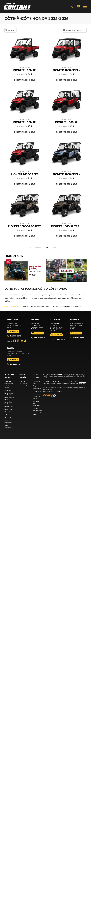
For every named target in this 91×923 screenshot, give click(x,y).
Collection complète (7, 387)
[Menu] (84, 6)
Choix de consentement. (77, 383)
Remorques (8, 422)
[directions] (79, 6)
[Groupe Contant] (17, 6)
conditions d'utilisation (62, 383)
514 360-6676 (77, 337)
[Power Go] (65, 395)
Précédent (35, 247)
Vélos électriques (7, 426)
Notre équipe (37, 388)
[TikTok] (25, 340)
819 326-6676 (57, 339)
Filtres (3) (10, 30)
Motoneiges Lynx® (8, 403)
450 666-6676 (14, 336)
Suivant (56, 247)
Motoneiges (8, 412)
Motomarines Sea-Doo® (8, 394)
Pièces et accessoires (36, 404)
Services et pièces (36, 397)
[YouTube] (21, 340)
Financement (23, 386)
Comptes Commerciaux (37, 409)
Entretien (36, 401)
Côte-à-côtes (8, 417)
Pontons (6, 420)
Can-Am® (7, 390)
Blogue (35, 386)
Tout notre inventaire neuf (9, 382)
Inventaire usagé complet (23, 382)
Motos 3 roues (8, 409)
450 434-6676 (38, 337)
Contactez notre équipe (13, 306)
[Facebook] (14, 340)
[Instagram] (18, 340)
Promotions (36, 394)
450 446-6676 (14, 364)
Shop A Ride (58, 392)
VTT (5, 414)
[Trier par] (74, 30)
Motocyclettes (8, 406)
